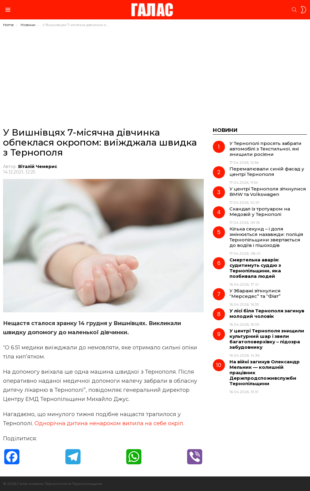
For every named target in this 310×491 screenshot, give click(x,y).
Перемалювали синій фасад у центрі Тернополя (266, 171)
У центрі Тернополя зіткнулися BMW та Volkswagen (267, 191)
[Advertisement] (155, 72)
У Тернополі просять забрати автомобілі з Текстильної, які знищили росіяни (265, 148)
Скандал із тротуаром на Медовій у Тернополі (259, 211)
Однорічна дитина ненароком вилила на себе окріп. (109, 423)
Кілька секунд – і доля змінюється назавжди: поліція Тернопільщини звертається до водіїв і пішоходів (266, 237)
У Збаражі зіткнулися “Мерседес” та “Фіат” (255, 293)
